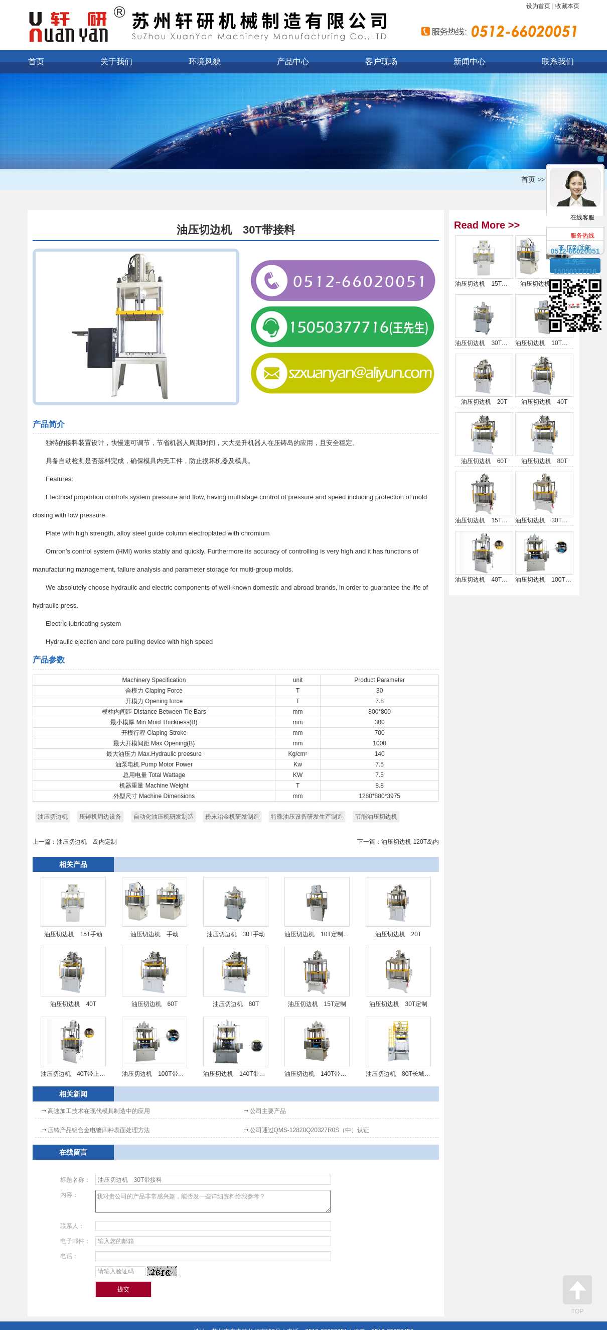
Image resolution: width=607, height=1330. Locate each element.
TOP (577, 1295)
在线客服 (575, 186)
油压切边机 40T (73, 977)
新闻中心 (469, 61)
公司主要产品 (268, 1111)
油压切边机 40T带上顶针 (73, 1047)
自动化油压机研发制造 (163, 816)
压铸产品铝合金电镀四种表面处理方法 (99, 1130)
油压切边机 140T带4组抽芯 (235, 1047)
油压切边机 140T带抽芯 (317, 1047)
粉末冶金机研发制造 (232, 816)
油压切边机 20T (398, 907)
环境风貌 (205, 61)
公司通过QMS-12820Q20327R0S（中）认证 (310, 1130)
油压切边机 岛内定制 (87, 841)
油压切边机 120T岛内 (410, 841)
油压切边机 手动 (154, 907)
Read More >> (487, 225)
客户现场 (381, 61)
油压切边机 (53, 816)
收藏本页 (567, 6)
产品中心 (293, 61)
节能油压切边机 (376, 816)
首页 (36, 61)
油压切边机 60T (154, 977)
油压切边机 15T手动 (73, 907)
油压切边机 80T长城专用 (398, 1047)
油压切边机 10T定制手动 (317, 907)
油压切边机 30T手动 (235, 907)
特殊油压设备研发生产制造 (307, 816)
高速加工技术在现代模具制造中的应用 (99, 1111)
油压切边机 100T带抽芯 (154, 1047)
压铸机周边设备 (100, 816)
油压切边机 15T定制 (317, 977)
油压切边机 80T (235, 977)
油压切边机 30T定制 (398, 977)
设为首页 (538, 6)
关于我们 (116, 61)
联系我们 (558, 61)
